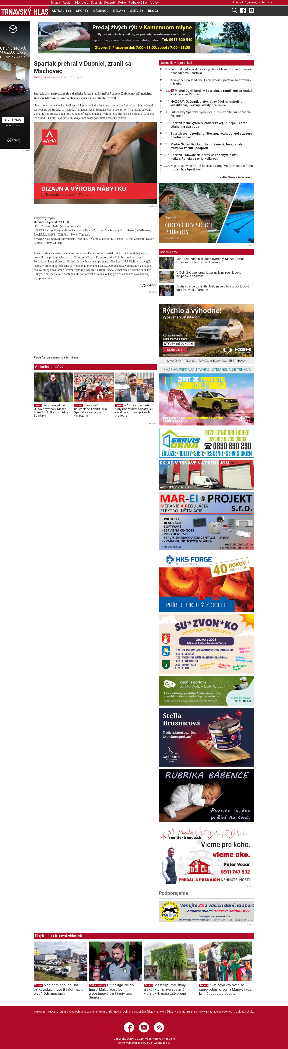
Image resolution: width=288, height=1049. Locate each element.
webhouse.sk (162, 1042)
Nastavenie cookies (219, 1011)
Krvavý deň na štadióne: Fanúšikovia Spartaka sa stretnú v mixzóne (90, 410)
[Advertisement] (69, 324)
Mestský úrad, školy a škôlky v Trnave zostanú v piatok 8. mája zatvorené (165, 989)
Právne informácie (109, 1011)
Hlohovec (81, 2)
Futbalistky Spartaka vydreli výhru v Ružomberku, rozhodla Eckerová (211, 114)
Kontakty (200, 1011)
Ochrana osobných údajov (139, 1011)
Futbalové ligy (138, 2)
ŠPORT (37, 77)
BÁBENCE (100, 11)
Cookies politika (244, 1011)
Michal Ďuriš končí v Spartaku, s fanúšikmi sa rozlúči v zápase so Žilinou (212, 92)
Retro (122, 2)
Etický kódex (165, 1011)
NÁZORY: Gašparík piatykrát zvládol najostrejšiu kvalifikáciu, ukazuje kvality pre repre (134, 410)
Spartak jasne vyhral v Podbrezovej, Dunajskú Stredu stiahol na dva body (210, 124)
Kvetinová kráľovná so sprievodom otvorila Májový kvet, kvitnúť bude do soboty (225, 989)
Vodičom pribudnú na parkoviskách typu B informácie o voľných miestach (58, 989)
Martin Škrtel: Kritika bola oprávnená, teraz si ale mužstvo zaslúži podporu (207, 146)
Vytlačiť (149, 285)
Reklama (180, 1011)
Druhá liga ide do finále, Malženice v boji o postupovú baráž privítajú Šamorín (212, 288)
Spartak (96, 2)
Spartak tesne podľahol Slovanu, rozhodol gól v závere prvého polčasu (211, 135)
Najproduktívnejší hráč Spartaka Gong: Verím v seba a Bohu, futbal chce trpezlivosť (212, 167)
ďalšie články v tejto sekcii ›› (237, 177)
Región (67, 2)
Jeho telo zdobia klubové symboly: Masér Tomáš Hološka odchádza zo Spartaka (53, 410)
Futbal (46, 77)
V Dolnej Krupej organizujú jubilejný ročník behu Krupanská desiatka (208, 274)
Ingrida (267, 2)
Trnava (55, 2)
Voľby (154, 2)
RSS (189, 1011)
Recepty (110, 2)
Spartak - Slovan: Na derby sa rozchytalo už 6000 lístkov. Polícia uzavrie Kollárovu (207, 156)
